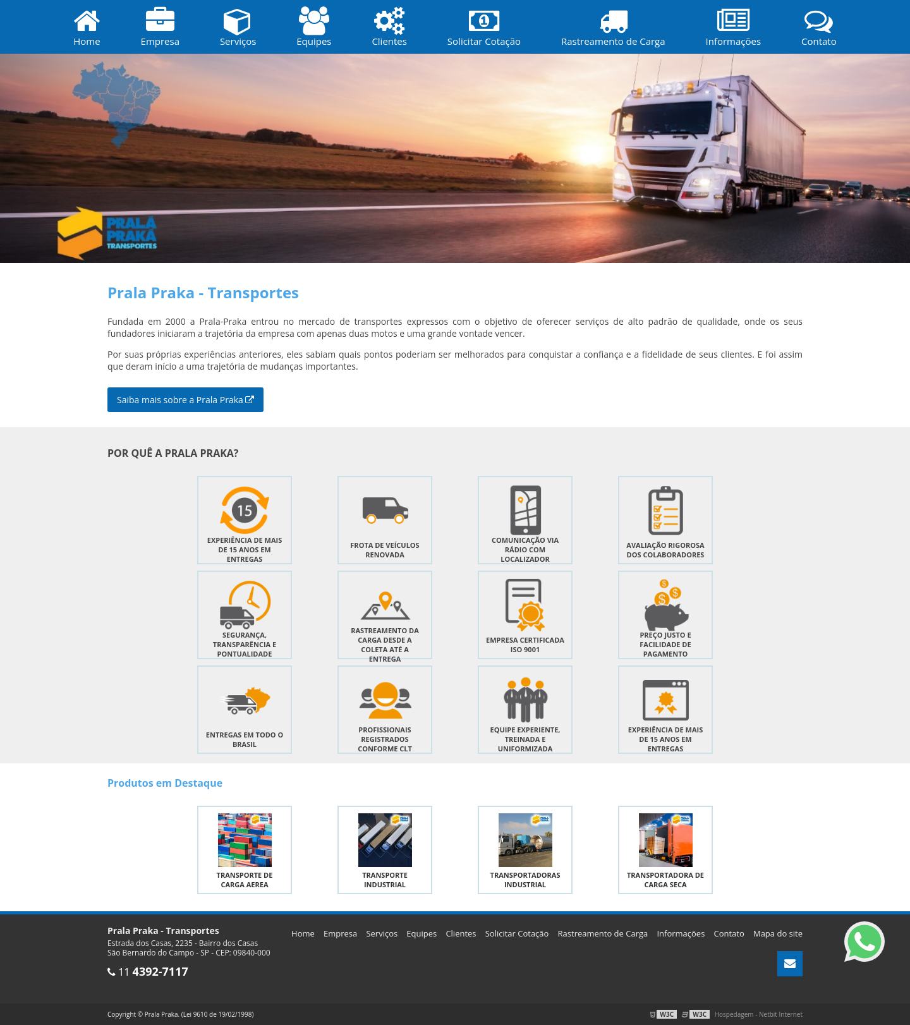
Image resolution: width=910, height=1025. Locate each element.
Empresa (340, 933)
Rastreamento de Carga (603, 933)
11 (147, 972)
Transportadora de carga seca (665, 879)
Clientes (461, 933)
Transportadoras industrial (525, 879)
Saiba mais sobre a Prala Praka (185, 400)
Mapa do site (778, 933)
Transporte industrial (385, 879)
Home (303, 933)
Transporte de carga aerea (245, 879)
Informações (681, 933)
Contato (729, 933)
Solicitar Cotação (517, 933)
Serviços (381, 933)
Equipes (421, 933)
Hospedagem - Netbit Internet (759, 1014)
